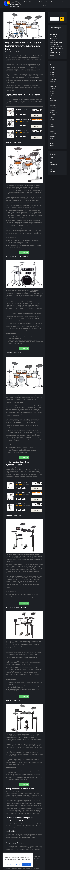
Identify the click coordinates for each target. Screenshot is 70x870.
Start (25, 1)
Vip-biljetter (52, 171)
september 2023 (53, 112)
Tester (52, 1)
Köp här (36, 115)
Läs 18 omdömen (26, 505)
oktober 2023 (53, 110)
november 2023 (53, 107)
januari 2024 (52, 103)
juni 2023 (52, 119)
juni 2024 (52, 91)
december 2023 (53, 105)
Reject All (18, 864)
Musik (51, 162)
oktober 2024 (53, 86)
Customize (9, 864)
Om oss (44, 5)
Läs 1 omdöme (26, 132)
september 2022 (53, 138)
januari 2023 (52, 131)
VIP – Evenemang (33, 1)
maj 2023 (52, 122)
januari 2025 (52, 81)
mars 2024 (52, 98)
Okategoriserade (53, 164)
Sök (50, 15)
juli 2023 (51, 117)
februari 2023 (53, 129)
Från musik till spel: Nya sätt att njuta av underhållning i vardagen (57, 54)
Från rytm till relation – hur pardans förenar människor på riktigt (56, 48)
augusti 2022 (52, 141)
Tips (51, 169)
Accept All (27, 864)
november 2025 (53, 67)
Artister (47, 1)
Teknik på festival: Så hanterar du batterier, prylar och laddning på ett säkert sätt (57, 32)
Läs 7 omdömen (26, 484)
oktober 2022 (53, 136)
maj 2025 (52, 74)
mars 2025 (52, 77)
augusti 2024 (52, 88)
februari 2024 (53, 100)
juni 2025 (52, 72)
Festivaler (52, 159)
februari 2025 (53, 79)
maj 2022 (52, 143)
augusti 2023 (52, 114)
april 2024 (52, 96)
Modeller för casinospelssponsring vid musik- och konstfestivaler (57, 42)
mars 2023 (52, 126)
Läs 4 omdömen (26, 494)
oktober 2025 (53, 69)
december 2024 (53, 84)
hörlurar (37, 80)
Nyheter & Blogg (61, 1)
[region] (18, 860)
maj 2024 (52, 93)
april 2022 (52, 145)
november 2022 (53, 133)
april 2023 (52, 124)
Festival (41, 1)
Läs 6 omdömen (26, 121)
